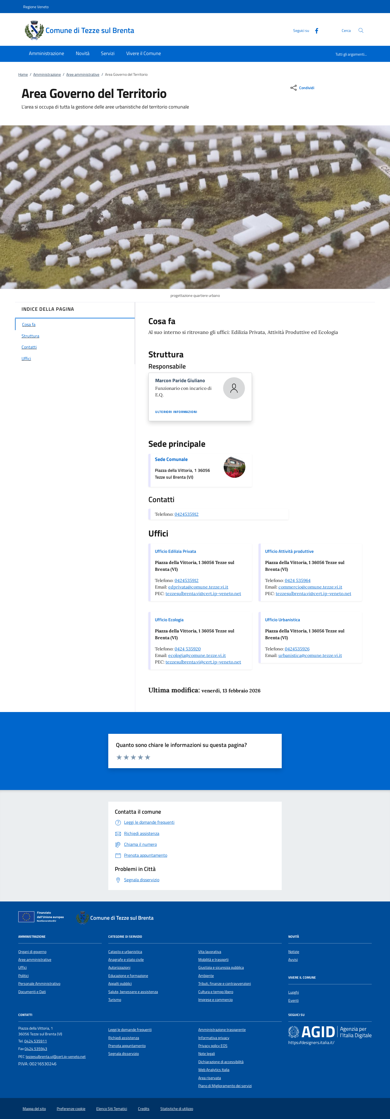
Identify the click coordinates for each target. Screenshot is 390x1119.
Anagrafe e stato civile (126, 960)
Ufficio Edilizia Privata (175, 551)
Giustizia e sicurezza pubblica (221, 967)
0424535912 (187, 514)
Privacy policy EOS (212, 1046)
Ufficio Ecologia (169, 619)
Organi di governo (32, 952)
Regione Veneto (36, 7)
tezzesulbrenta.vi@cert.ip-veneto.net (203, 593)
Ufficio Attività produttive (289, 551)
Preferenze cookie (71, 1109)
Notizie (293, 952)
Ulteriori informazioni (176, 412)
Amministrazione (47, 74)
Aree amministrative (82, 74)
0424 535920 (188, 649)
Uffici (22, 967)
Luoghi (293, 992)
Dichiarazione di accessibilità (221, 1062)
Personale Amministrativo (39, 984)
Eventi (293, 1000)
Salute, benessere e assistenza (133, 992)
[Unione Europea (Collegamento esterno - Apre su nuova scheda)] (42, 917)
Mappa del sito (34, 1109)
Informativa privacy (213, 1038)
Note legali (206, 1054)
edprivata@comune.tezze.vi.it (198, 587)
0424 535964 (298, 580)
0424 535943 (36, 1049)
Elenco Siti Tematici (111, 1109)
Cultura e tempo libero (215, 992)
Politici (23, 976)
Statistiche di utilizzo (176, 1109)
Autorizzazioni (119, 967)
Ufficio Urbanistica (282, 619)
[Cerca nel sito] (361, 30)
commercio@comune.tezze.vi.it (310, 587)
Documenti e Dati (32, 992)
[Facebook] (314, 30)
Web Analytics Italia (213, 1070)
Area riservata (209, 1078)
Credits (143, 1109)
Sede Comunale (171, 459)
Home (23, 74)
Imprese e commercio (215, 1000)
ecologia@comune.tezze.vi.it (197, 655)
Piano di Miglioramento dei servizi (225, 1086)
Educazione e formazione (128, 976)
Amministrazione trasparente (222, 1030)
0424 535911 (35, 1041)
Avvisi (293, 960)
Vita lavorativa (209, 952)
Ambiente (206, 976)
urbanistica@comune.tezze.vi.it (310, 655)
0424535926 (297, 649)
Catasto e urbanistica (125, 952)
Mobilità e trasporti (213, 960)
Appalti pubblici (120, 984)
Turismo (114, 1000)
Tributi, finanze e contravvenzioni (224, 984)
